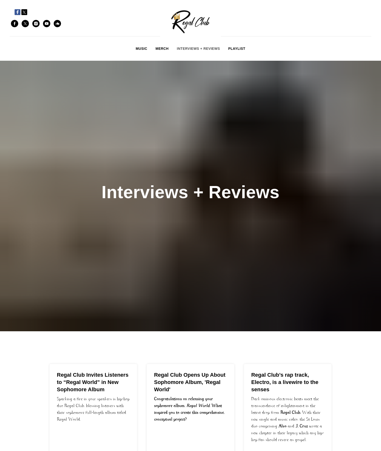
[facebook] (14, 23)
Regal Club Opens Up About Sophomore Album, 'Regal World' (189, 382)
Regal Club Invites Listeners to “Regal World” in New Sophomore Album (93, 382)
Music (141, 49)
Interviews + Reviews (198, 49)
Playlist (236, 49)
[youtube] (46, 23)
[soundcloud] (57, 23)
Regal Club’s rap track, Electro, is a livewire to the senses (284, 382)
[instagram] (36, 23)
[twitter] (25, 23)
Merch (162, 49)
